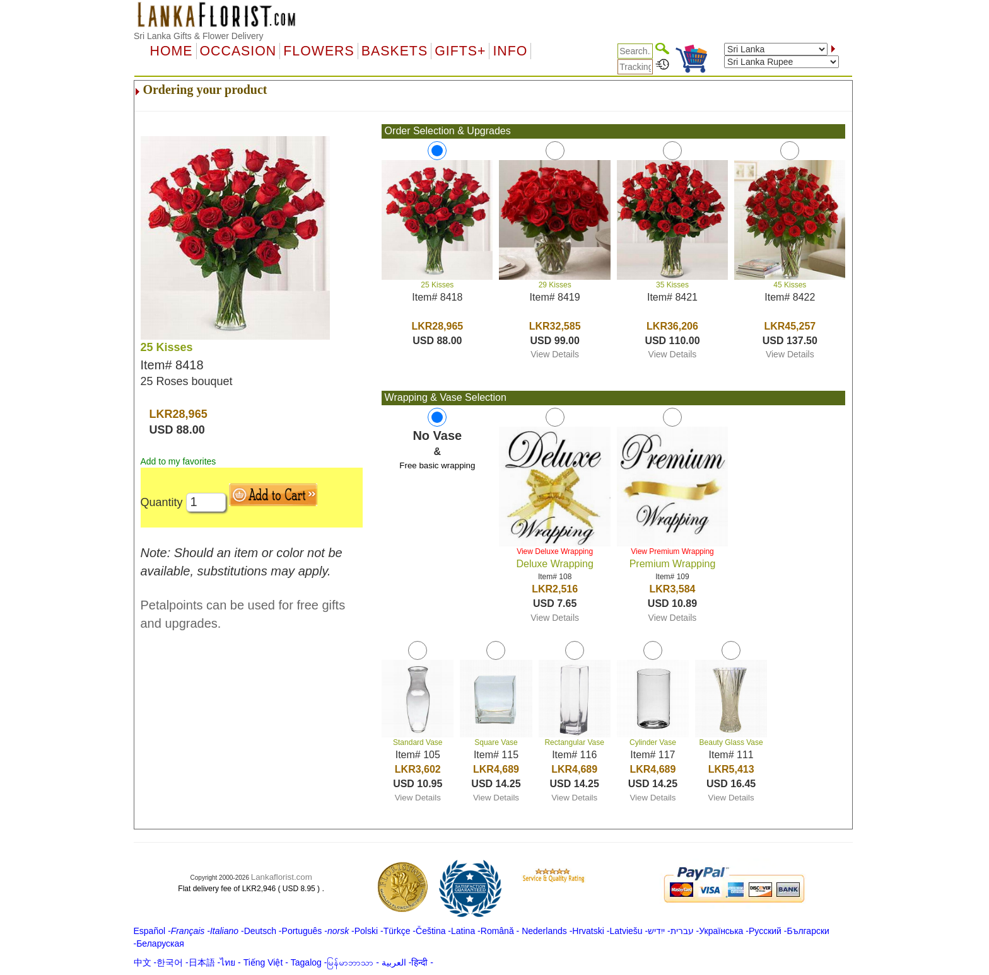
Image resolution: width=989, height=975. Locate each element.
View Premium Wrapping (672, 551)
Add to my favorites (178, 461)
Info (510, 51)
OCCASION (238, 51)
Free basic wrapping (437, 465)
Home (171, 51)
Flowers (318, 51)
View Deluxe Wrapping (555, 551)
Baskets (394, 51)
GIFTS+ (460, 51)
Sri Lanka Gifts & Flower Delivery (198, 36)
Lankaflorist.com (281, 877)
